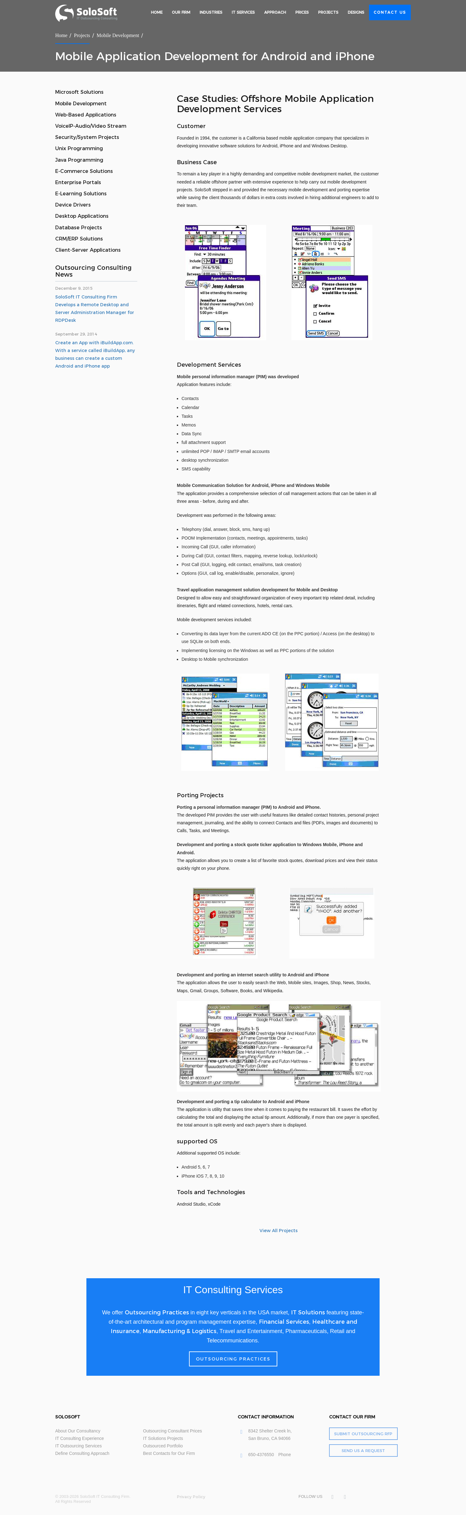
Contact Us (390, 12)
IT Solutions (308, 1312)
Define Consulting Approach (82, 1453)
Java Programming (79, 160)
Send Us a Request (363, 1450)
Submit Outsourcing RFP (363, 1433)
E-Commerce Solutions (84, 171)
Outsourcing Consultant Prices (172, 1430)
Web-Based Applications (85, 115)
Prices (302, 12)
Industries (211, 12)
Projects (328, 12)
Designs (356, 12)
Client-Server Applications (88, 250)
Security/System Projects (87, 137)
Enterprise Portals (78, 182)
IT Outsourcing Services (78, 1445)
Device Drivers (73, 205)
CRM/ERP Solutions (79, 239)
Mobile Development (118, 35)
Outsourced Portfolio (163, 1445)
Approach (275, 12)
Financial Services (284, 1321)
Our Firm (181, 12)
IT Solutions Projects (163, 1438)
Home (157, 12)
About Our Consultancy (77, 1430)
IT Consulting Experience (79, 1438)
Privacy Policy (191, 1496)
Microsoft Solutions (79, 92)
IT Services (243, 12)
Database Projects (78, 228)
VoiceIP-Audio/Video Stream (90, 126)
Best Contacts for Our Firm (169, 1453)
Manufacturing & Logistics (179, 1331)
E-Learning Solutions (81, 194)
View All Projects (279, 1230)
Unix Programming (79, 148)
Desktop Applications (82, 216)
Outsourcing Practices (157, 1312)
